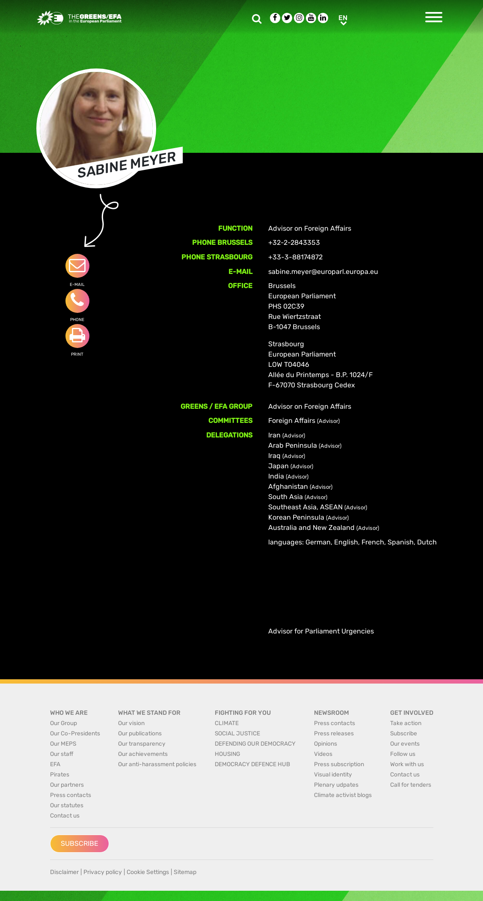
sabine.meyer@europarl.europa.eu (323, 272)
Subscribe (79, 843)
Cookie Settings (148, 872)
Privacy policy (102, 872)
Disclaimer (64, 872)
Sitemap (185, 872)
